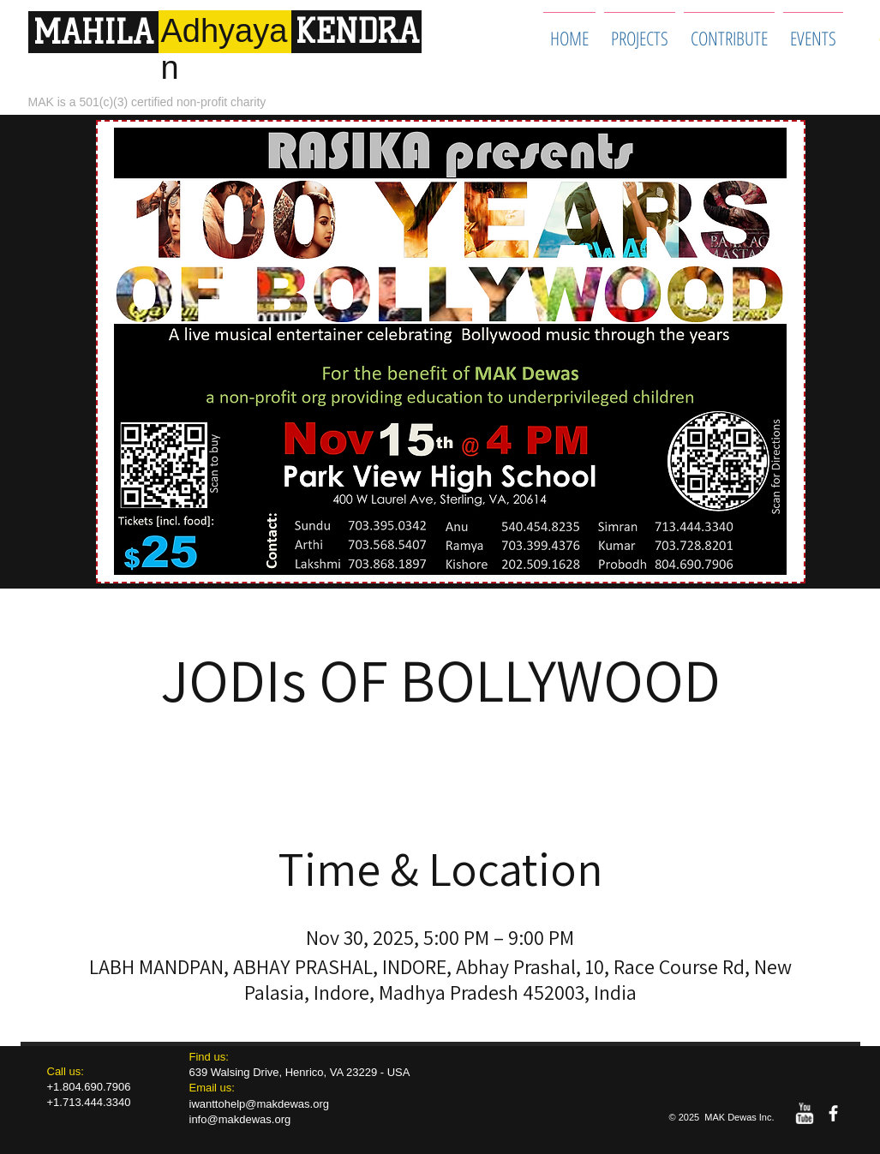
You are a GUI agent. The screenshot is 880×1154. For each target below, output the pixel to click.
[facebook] (833, 1113)
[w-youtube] (804, 1113)
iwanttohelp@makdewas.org (259, 1103)
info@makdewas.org (240, 1119)
